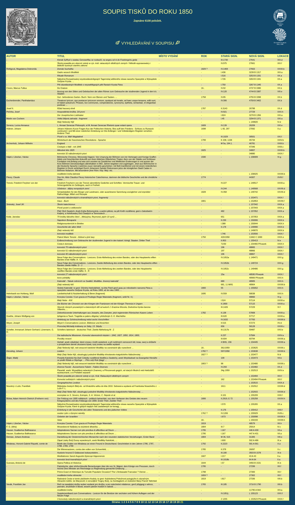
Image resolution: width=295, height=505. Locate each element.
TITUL (61, 56)
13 (153, 502)
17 (167, 502)
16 (163, 502)
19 (174, 502)
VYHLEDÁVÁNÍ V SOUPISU (148, 43)
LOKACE (283, 56)
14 (156, 502)
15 (160, 502)
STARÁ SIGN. (229, 56)
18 (171, 502)
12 (149, 502)
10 (142, 502)
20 (178, 502)
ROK (204, 56)
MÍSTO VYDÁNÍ (168, 56)
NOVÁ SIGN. (257, 56)
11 (145, 502)
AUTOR (11, 56)
